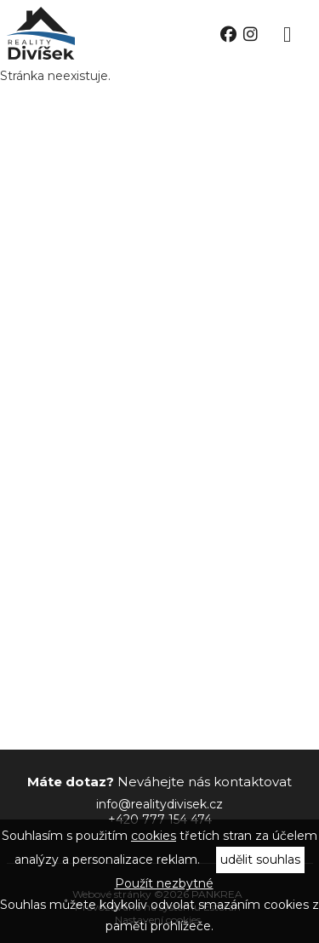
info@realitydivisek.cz (159, 804)
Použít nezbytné (164, 883)
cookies (153, 835)
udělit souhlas (260, 859)
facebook (228, 34)
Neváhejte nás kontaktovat (159, 781)
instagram (250, 34)
